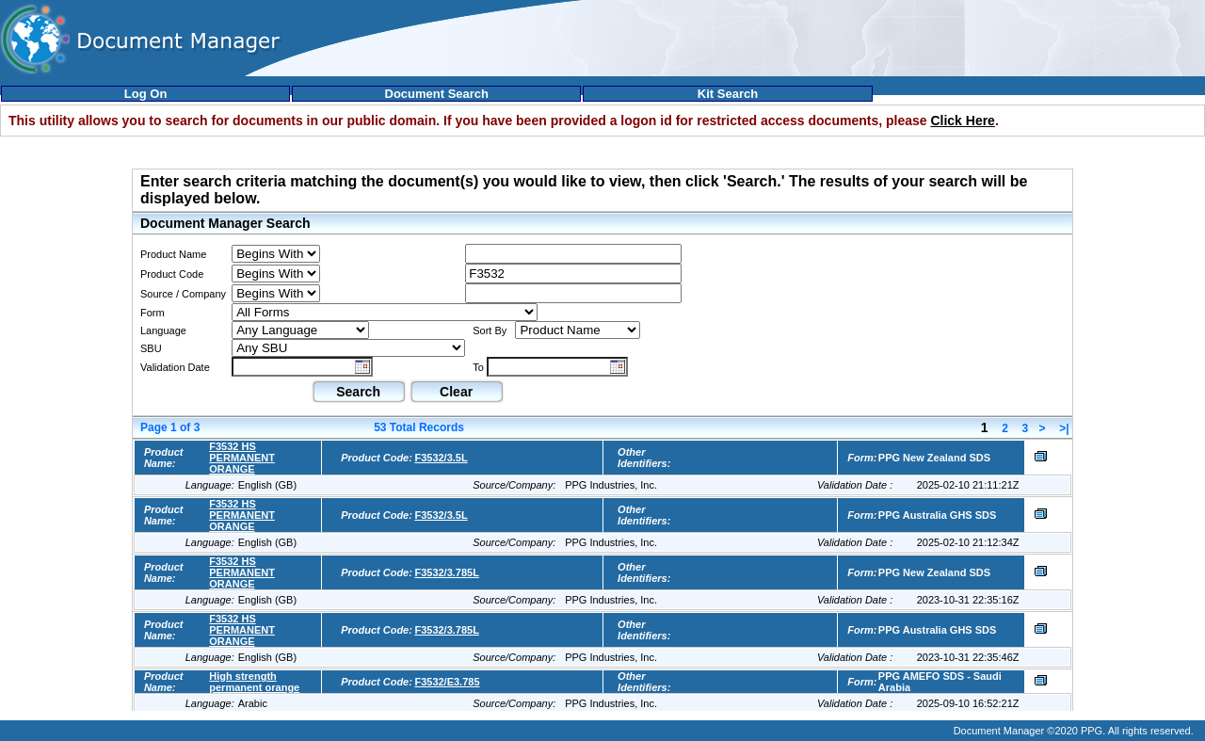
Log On (146, 94)
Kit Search (728, 94)
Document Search (437, 94)
